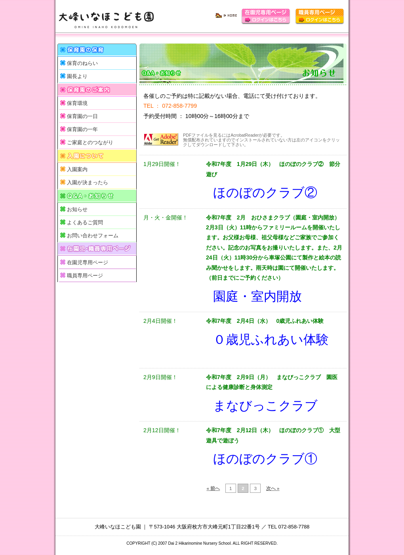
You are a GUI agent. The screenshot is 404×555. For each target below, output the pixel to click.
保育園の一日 (82, 116)
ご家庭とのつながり (90, 142)
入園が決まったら (87, 182)
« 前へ (213, 488)
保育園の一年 (82, 129)
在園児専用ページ (87, 262)
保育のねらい (82, 63)
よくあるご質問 (85, 222)
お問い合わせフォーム (92, 235)
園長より (77, 76)
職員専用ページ (85, 275)
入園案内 (77, 169)
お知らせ (77, 209)
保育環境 (77, 103)
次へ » (273, 488)
